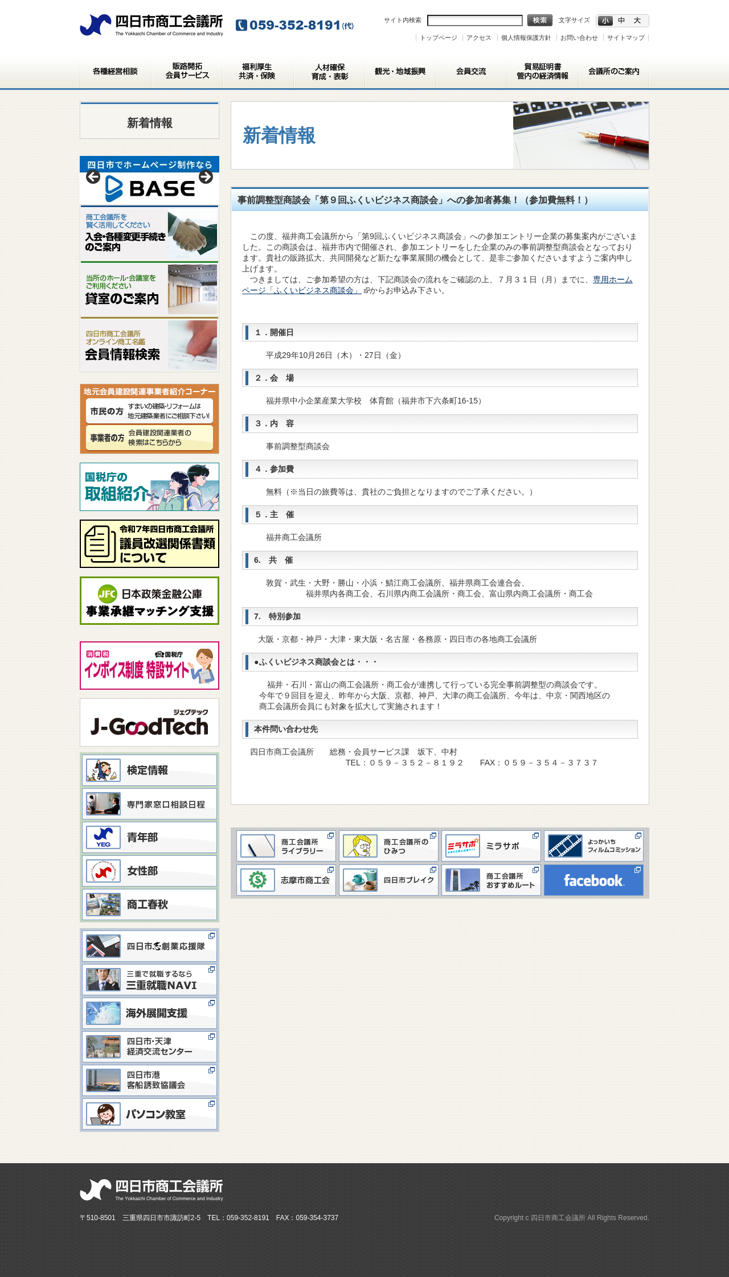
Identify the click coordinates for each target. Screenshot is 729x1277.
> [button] (205, 177)
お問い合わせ (579, 37)
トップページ (438, 37)
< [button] (94, 177)
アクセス (479, 37)
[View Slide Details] (149, 180)
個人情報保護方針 (526, 37)
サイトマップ (626, 37)
